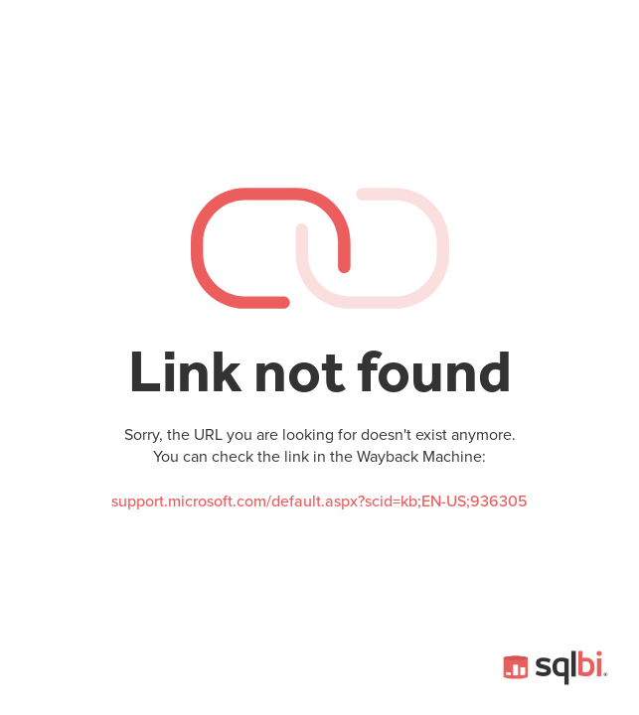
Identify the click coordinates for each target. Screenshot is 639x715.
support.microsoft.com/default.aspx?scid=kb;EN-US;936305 (319, 501)
